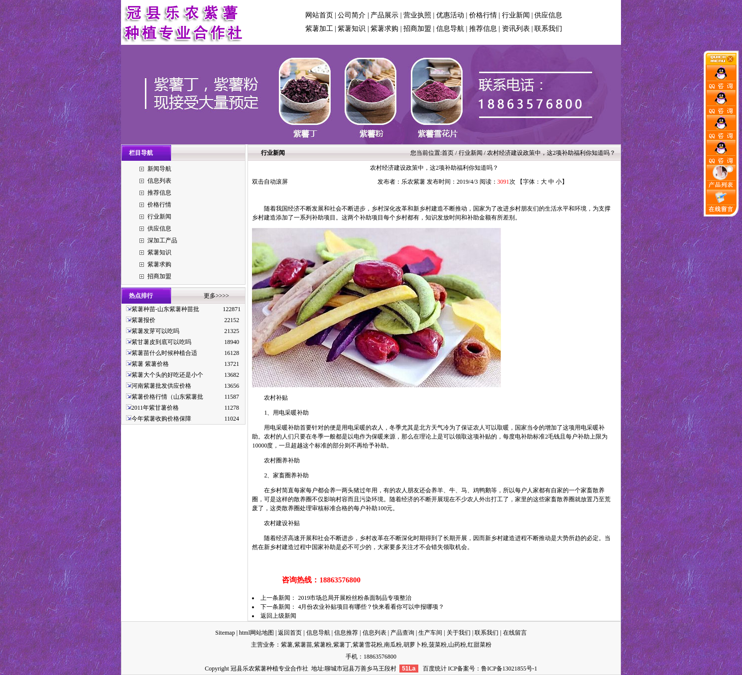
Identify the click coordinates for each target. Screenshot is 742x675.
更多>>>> (216, 295)
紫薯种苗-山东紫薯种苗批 (165, 309)
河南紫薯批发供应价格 (161, 385)
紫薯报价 (143, 320)
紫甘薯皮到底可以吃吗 (161, 341)
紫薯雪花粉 (367, 644)
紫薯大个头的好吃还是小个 (167, 374)
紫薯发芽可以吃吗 (155, 331)
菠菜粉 (438, 644)
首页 (448, 152)
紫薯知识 (352, 28)
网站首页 (319, 15)
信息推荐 (346, 632)
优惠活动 (450, 15)
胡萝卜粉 (415, 644)
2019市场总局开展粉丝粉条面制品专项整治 (354, 597)
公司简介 (352, 15)
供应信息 (548, 15)
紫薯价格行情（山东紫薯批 (167, 396)
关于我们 (459, 632)
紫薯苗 (303, 644)
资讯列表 (516, 28)
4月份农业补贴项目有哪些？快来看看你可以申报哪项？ (371, 606)
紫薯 (287, 644)
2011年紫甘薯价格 (155, 407)
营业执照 (417, 15)
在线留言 (515, 632)
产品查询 (402, 632)
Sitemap (225, 632)
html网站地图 (256, 632)
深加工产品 (162, 240)
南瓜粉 (393, 644)
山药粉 (457, 644)
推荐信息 (483, 28)
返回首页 (290, 632)
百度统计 (435, 668)
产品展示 (384, 15)
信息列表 (159, 180)
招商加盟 (417, 28)
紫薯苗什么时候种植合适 (164, 352)
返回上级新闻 (278, 615)
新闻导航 (159, 168)
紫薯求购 (384, 28)
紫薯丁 (342, 644)
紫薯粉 (323, 644)
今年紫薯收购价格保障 (161, 418)
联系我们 (548, 28)
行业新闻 (516, 15)
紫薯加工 (319, 28)
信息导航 (450, 28)
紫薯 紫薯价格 (150, 363)
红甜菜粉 (480, 644)
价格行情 (483, 15)
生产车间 (430, 632)
